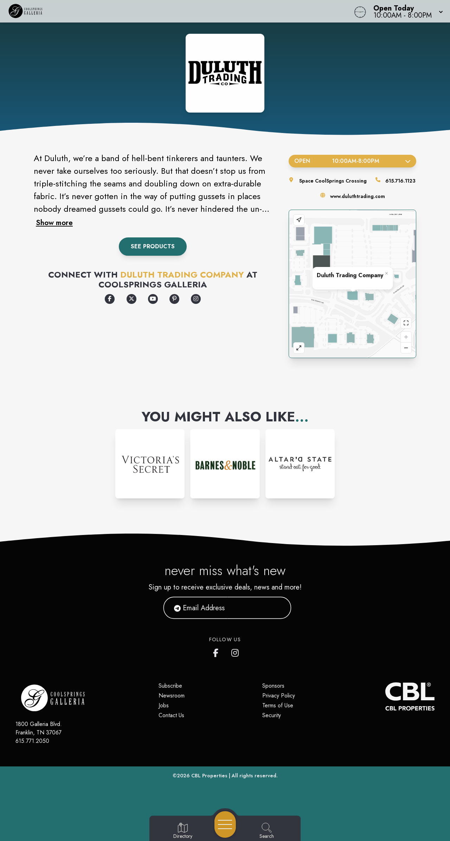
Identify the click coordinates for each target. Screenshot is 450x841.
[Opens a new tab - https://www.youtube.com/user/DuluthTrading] (153, 298)
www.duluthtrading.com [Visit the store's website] (357, 196)
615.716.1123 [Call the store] (400, 180)
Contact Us (171, 715)
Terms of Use (277, 705)
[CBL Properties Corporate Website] (385, 696)
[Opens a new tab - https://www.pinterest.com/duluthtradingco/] (174, 298)
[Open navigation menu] (225, 824)
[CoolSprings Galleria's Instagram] (235, 651)
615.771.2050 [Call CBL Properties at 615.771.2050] (32, 741)
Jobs (164, 705)
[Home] (170, 11)
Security (271, 715)
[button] (406, 11)
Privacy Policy (278, 696)
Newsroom (172, 696)
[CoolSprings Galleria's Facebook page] (217, 651)
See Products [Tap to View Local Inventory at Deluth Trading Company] (153, 246)
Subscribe (170, 686)
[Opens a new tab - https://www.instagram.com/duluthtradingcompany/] (196, 298)
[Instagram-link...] (150, 464)
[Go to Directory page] (183, 831)
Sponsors (273, 686)
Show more (54, 222)
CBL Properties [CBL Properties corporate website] (209, 775)
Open (352, 161)
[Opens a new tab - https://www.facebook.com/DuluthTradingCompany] (110, 298)
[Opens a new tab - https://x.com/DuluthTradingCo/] (131, 298)
